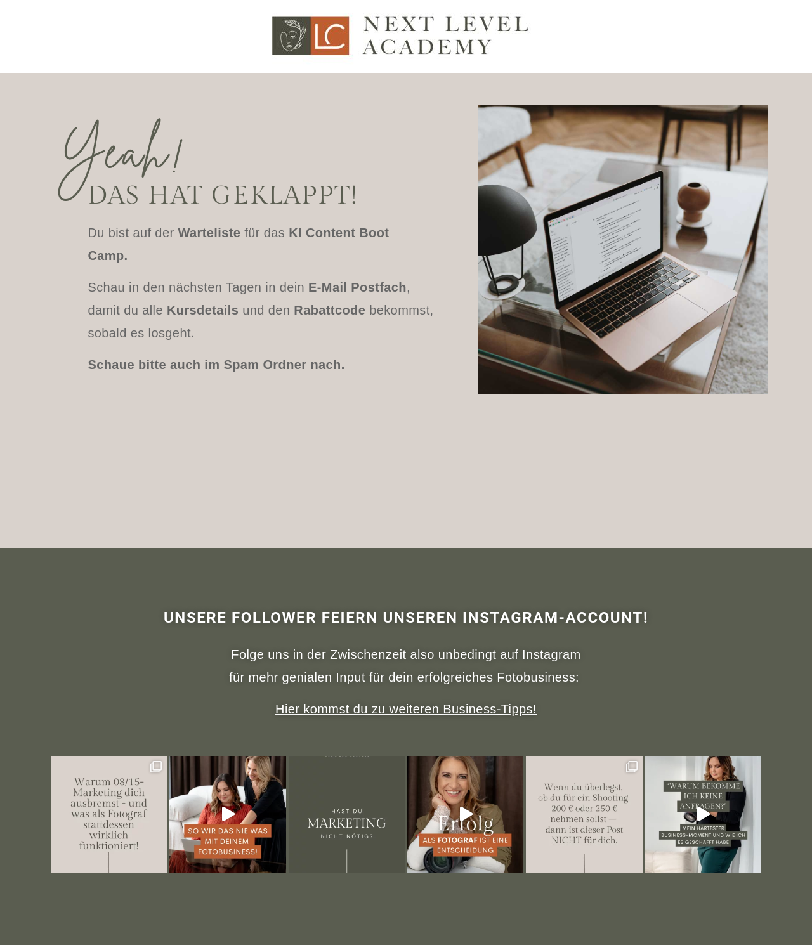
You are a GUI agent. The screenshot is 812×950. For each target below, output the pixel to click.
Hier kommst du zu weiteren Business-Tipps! (406, 709)
